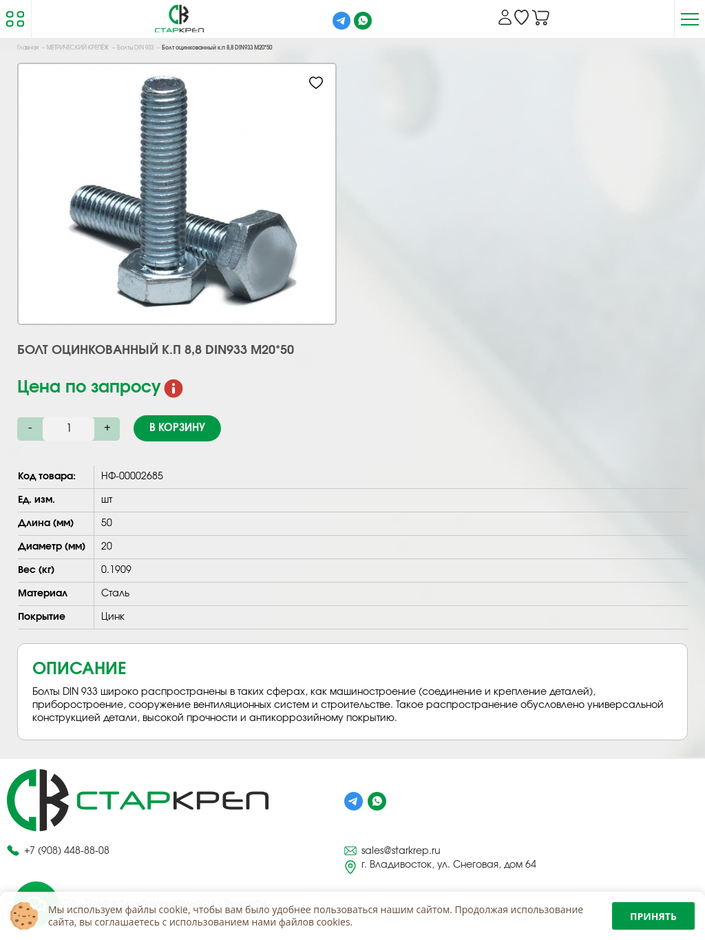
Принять (653, 916)
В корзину (177, 428)
